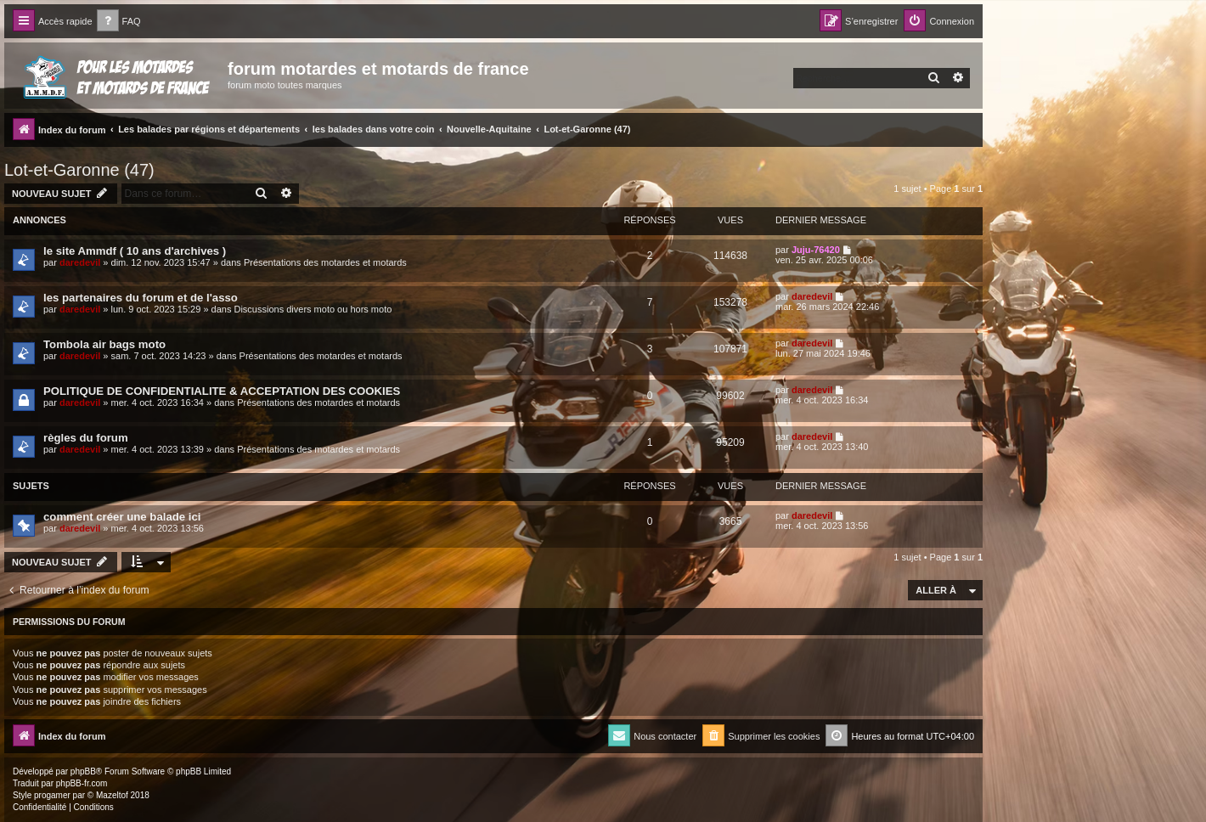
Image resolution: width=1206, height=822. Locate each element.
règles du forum (85, 437)
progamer (52, 795)
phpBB (83, 771)
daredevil (79, 262)
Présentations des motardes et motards (325, 262)
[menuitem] (119, 21)
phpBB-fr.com (82, 783)
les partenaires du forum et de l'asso (140, 297)
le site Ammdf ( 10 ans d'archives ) (134, 251)
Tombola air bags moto (104, 344)
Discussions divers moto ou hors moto (313, 309)
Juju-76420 (816, 250)
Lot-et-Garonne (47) (79, 169)
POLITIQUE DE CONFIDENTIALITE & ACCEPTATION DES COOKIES (221, 391)
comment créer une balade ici (121, 516)
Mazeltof (112, 795)
